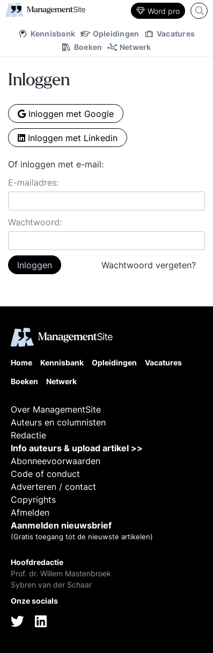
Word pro (158, 11)
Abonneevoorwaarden (55, 461)
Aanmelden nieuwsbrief (61, 525)
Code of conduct (45, 473)
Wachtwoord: (35, 222)
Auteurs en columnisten (58, 422)
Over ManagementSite (56, 409)
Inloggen (34, 265)
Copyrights (33, 499)
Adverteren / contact (53, 486)
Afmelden (30, 512)
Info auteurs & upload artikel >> (77, 448)
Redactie (28, 435)
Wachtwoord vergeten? (148, 265)
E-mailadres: (33, 182)
